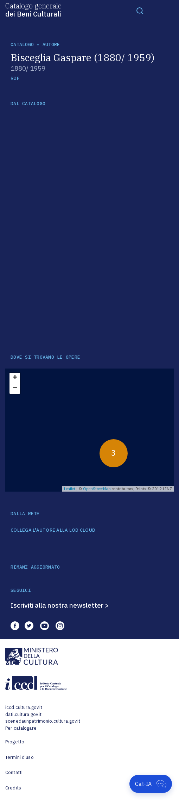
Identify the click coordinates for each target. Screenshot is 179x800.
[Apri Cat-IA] (150, 784)
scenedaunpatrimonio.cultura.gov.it (42, 721)
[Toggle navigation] (140, 10)
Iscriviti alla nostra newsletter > (60, 605)
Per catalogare (21, 728)
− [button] (15, 388)
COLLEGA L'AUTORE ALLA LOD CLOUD (53, 530)
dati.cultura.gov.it (23, 714)
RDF (15, 78)
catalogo (22, 44)
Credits (13, 788)
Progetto (14, 742)
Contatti (14, 772)
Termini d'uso (19, 757)
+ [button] (15, 378)
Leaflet (69, 488)
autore (51, 44)
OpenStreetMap (97, 488)
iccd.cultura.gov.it (23, 707)
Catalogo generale (33, 9)
